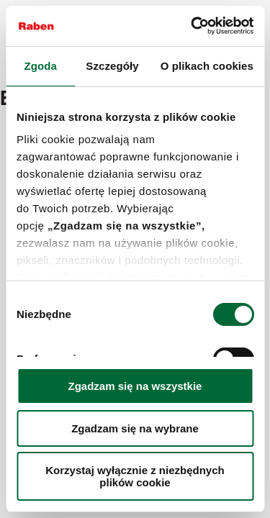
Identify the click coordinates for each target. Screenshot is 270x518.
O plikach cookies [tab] (207, 66)
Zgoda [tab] (40, 66)
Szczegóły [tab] (112, 66)
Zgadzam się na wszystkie (135, 386)
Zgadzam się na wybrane (135, 428)
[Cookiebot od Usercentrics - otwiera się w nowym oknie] (192, 26)
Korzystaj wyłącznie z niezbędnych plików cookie (134, 476)
